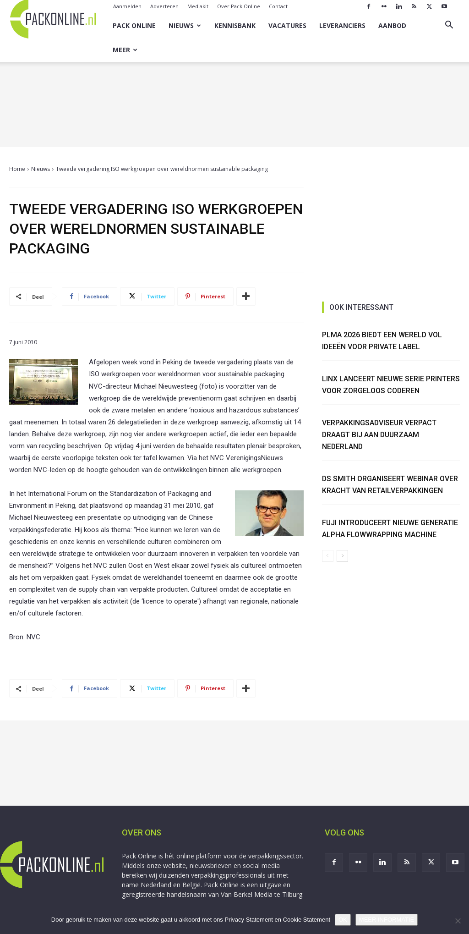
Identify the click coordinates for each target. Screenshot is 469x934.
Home (17, 169)
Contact (278, 6)
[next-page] (342, 556)
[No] (457, 920)
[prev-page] (327, 556)
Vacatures (287, 25)
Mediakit (197, 6)
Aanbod (392, 25)
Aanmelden (127, 6)
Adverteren (164, 6)
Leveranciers (342, 25)
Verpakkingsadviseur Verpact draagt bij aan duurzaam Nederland (379, 434)
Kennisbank (235, 25)
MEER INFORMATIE (386, 919)
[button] (449, 26)
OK (342, 919)
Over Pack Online (238, 6)
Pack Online (134, 25)
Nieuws (185, 25)
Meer (125, 49)
